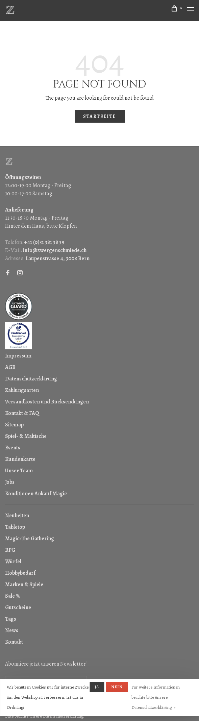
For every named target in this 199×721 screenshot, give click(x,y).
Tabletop (15, 527)
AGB (10, 367)
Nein (117, 687)
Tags (10, 619)
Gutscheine (18, 607)
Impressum (18, 355)
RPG (10, 550)
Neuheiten (17, 515)
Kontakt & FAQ (22, 413)
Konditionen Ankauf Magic (36, 493)
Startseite (99, 116)
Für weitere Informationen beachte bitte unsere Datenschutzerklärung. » (155, 697)
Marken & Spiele (24, 584)
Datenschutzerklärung (31, 378)
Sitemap (14, 424)
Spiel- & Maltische (26, 436)
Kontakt (14, 642)
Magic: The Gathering (29, 538)
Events (12, 447)
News (11, 630)
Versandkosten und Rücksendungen (47, 401)
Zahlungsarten (22, 390)
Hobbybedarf (20, 573)
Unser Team (19, 470)
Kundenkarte (20, 459)
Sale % (12, 596)
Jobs (10, 482)
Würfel (13, 561)
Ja (97, 687)
